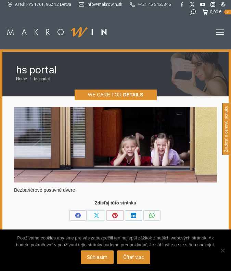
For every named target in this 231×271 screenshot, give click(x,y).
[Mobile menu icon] (220, 32)
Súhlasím (97, 257)
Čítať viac (133, 257)
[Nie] (222, 250)
